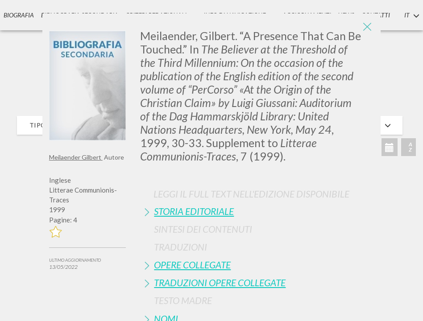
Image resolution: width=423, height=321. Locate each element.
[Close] (367, 27)
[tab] (257, 211)
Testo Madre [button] (183, 300)
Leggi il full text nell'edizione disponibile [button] (251, 194)
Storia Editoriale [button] (194, 211)
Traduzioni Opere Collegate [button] (220, 282)
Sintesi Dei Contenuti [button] (203, 229)
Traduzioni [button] (180, 247)
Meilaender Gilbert (76, 157)
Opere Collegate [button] (192, 264)
